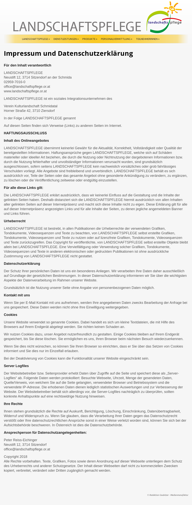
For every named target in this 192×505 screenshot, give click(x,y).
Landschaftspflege (36, 39)
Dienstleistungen (66, 39)
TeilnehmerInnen (147, 39)
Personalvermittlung (116, 39)
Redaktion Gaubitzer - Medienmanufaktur (168, 495)
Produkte (89, 39)
